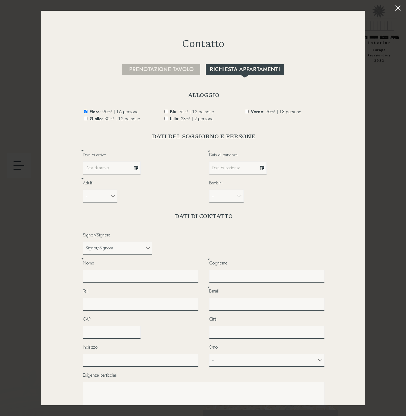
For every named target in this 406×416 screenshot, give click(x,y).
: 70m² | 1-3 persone (276, 112)
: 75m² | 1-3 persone (192, 112)
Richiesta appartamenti (245, 69)
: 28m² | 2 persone (192, 119)
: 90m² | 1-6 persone (114, 112)
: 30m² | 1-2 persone (115, 119)
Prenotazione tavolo (161, 69)
